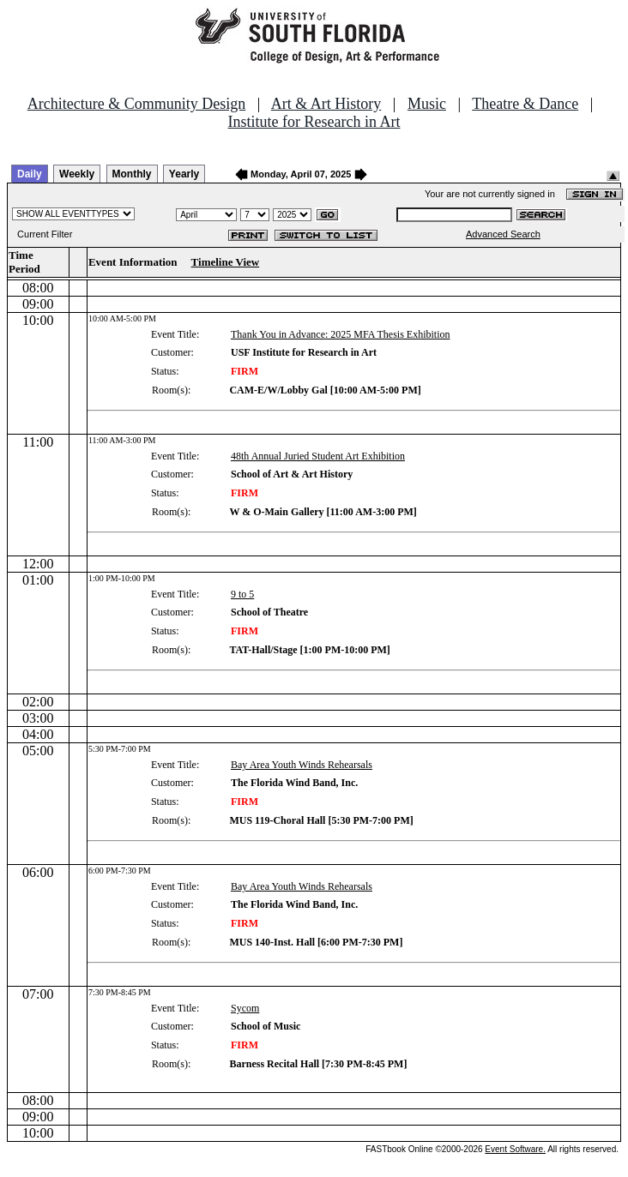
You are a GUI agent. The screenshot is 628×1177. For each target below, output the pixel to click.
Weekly (76, 174)
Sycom (245, 1008)
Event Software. (515, 1149)
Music (427, 103)
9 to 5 (242, 594)
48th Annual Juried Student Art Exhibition (318, 456)
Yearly (184, 174)
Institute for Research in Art (314, 121)
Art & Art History (326, 103)
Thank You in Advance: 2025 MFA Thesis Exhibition (340, 334)
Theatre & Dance (525, 103)
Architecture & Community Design (136, 103)
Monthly (132, 174)
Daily (29, 174)
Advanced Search (503, 234)
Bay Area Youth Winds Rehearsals (301, 765)
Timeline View (225, 261)
